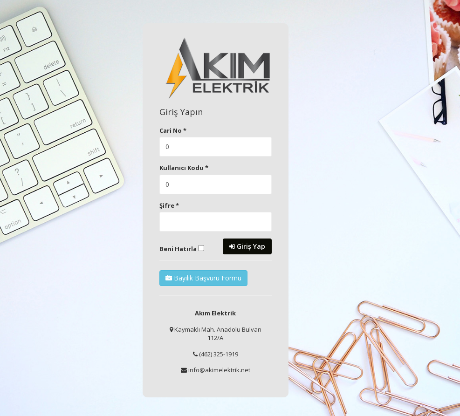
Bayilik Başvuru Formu (203, 277)
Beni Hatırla (181, 249)
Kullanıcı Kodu (183, 168)
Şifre (169, 205)
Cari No (172, 130)
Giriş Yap (247, 246)
